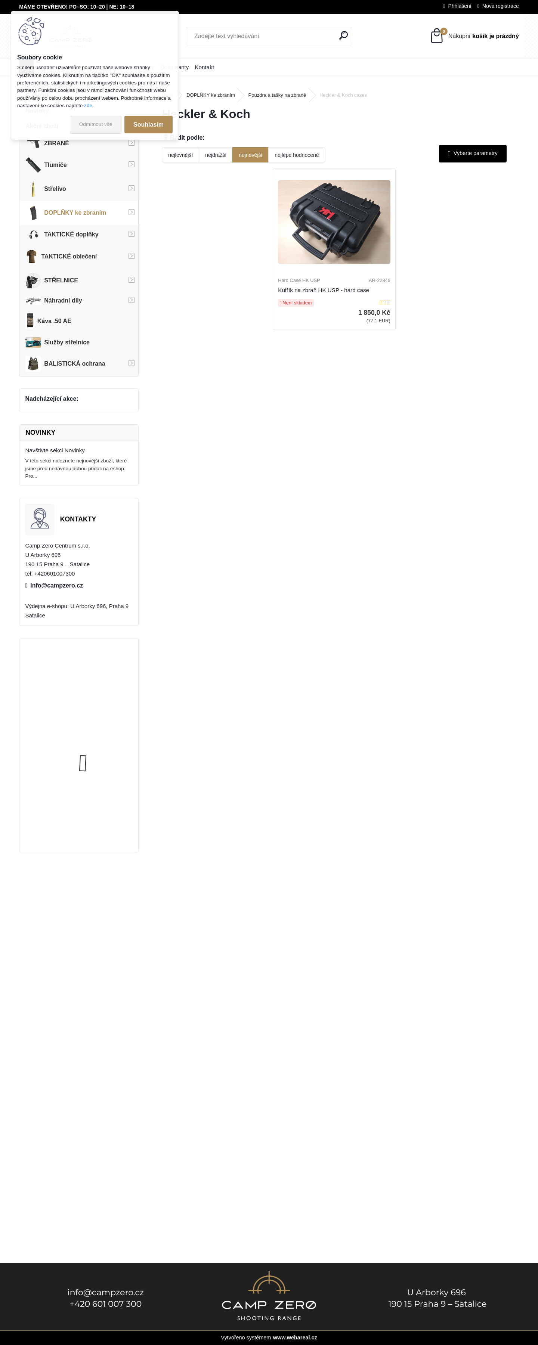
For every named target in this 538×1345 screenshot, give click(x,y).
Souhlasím (148, 124)
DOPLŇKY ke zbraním (210, 95)
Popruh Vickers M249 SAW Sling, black (98, 741)
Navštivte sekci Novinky (55, 450)
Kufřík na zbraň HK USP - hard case (331, 301)
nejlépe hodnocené (297, 155)
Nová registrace (500, 6)
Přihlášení (459, 6)
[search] (343, 35)
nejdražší (215, 155)
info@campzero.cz (56, 585)
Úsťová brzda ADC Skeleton (100, 673)
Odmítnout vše (95, 124)
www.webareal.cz (295, 1338)
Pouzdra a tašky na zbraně (277, 95)
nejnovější (250, 155)
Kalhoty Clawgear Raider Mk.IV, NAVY (96, 810)
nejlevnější (180, 155)
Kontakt (204, 67)
